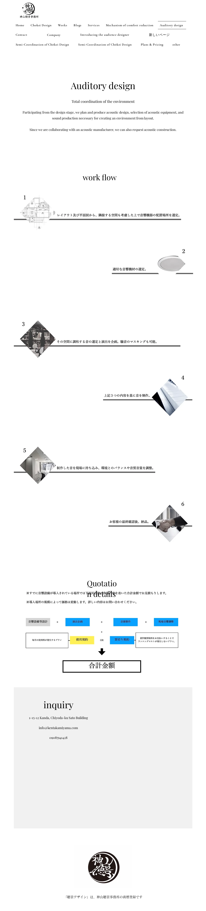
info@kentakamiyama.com (58, 728)
